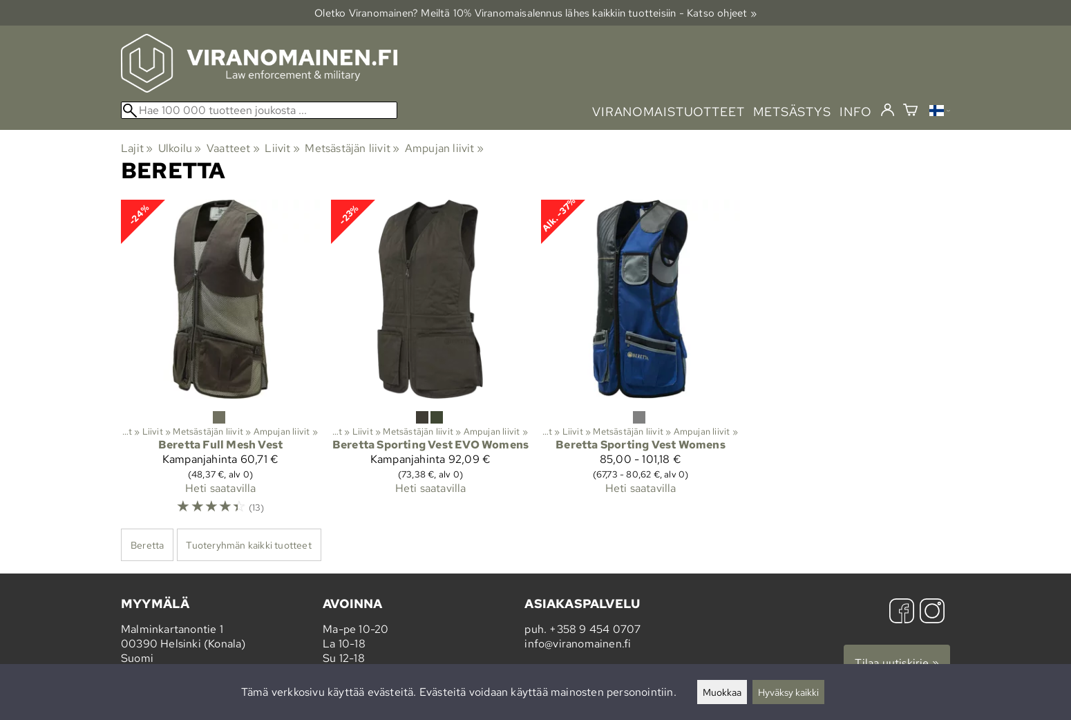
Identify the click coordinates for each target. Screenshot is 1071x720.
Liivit (282, 148)
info (856, 112)
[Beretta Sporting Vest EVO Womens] (430, 363)
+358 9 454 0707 (595, 629)
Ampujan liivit (444, 148)
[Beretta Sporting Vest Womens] (640, 363)
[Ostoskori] (910, 112)
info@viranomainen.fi (577, 643)
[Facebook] (901, 612)
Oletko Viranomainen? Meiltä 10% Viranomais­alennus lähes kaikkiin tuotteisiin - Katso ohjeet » (535, 12)
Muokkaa (722, 692)
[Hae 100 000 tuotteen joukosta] (259, 110)
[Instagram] (932, 612)
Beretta (147, 544)
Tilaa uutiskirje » (897, 663)
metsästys (792, 112)
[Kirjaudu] (887, 111)
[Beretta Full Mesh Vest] (220, 363)
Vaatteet (233, 148)
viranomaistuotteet (668, 112)
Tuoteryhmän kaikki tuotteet (248, 544)
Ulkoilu (180, 148)
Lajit (137, 148)
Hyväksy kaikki (788, 692)
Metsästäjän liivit (352, 148)
